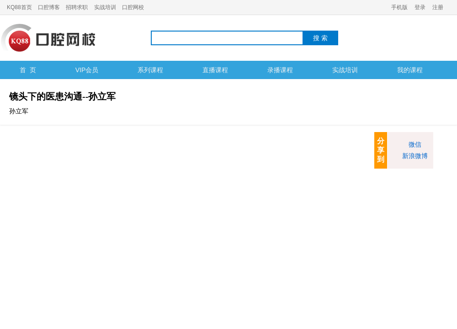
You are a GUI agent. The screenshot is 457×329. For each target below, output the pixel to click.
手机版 (399, 7)
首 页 (28, 70)
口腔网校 (133, 7)
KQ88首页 (19, 7)
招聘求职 (77, 7)
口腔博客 (49, 7)
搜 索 (320, 38)
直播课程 (215, 70)
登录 (419, 7)
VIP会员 (87, 70)
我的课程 (410, 70)
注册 (437, 7)
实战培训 (105, 7)
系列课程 (150, 70)
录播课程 (280, 70)
